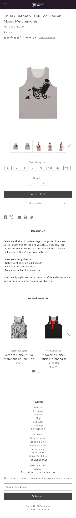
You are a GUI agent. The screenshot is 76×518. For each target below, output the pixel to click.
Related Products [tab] (38, 298)
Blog (38, 418)
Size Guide (38, 421)
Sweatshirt (38, 452)
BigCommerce (43, 506)
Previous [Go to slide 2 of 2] (6, 143)
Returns (38, 407)
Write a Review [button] (47, 37)
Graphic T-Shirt (38, 441)
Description (38, 230)
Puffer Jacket (38, 449)
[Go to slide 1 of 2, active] (33, 371)
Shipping (38, 411)
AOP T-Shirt (38, 434)
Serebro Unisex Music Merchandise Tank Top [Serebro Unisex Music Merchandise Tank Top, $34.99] (19, 356)
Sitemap (38, 425)
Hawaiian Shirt (38, 445)
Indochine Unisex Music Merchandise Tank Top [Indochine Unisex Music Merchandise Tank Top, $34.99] (53, 358)
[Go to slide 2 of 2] (39, 371)
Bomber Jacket (38, 438)
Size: (38, 162)
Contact (38, 414)
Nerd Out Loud (38, 465)
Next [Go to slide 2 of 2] (69, 143)
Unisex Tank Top (38, 456)
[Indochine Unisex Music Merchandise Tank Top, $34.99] (53, 327)
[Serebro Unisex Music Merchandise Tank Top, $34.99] (19, 327)
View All (38, 468)
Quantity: (38, 178)
